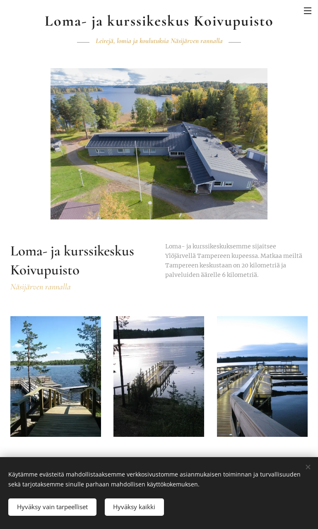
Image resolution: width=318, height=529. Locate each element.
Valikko (307, 10)
